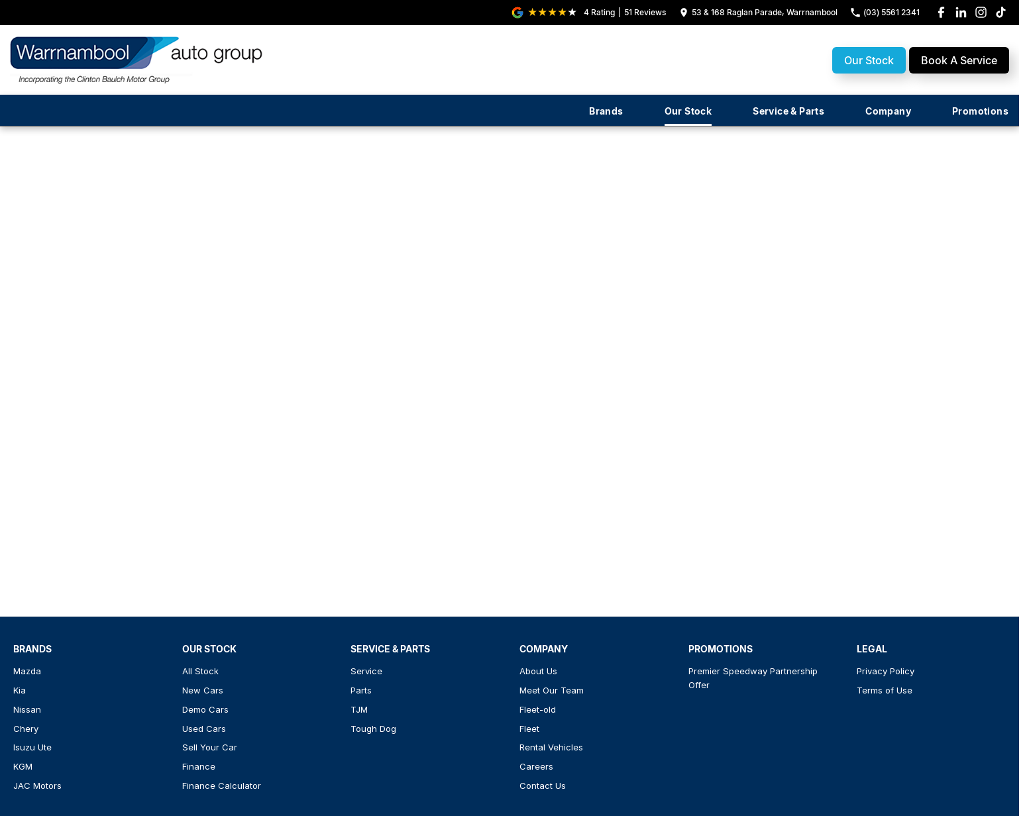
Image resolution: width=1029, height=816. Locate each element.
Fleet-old (537, 709)
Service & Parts (788, 111)
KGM (22, 766)
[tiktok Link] (1001, 12)
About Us (538, 671)
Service (366, 671)
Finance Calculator (221, 785)
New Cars (202, 690)
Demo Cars (205, 709)
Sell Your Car (209, 747)
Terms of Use (884, 690)
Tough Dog (373, 728)
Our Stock (869, 60)
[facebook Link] (941, 12)
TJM (359, 709)
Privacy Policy (885, 671)
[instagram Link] (981, 12)
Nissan (27, 709)
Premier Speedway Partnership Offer (753, 678)
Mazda (27, 671)
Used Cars (204, 728)
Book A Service (959, 60)
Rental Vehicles (551, 747)
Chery (25, 728)
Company (888, 111)
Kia (19, 690)
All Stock (200, 671)
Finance (198, 766)
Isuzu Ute (32, 747)
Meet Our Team (551, 690)
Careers (536, 766)
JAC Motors (37, 785)
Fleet (529, 728)
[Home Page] (138, 60)
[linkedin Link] (961, 12)
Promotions (980, 111)
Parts (361, 690)
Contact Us (542, 785)
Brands (606, 111)
